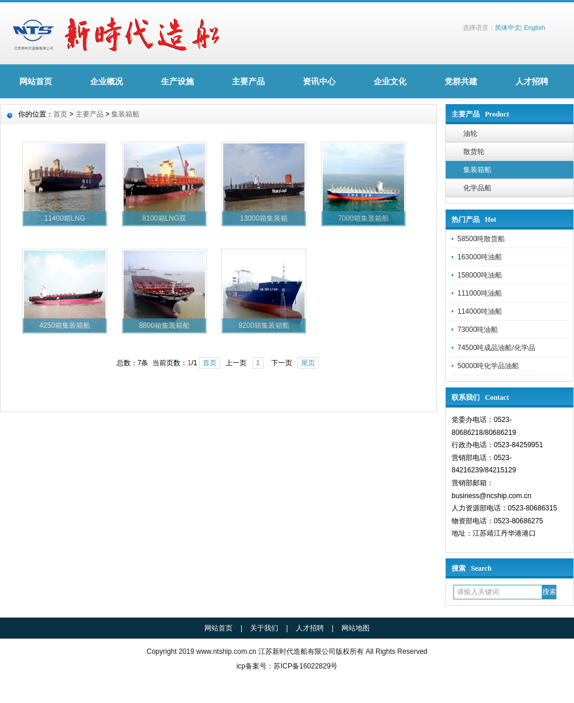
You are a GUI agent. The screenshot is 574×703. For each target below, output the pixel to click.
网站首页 (35, 81)
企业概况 (106, 81)
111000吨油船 (479, 293)
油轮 (470, 133)
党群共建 (461, 81)
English (534, 27)
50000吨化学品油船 (488, 366)
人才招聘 (531, 81)
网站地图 (355, 628)
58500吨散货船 (481, 239)
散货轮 (473, 152)
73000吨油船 (477, 329)
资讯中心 (319, 81)
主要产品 (248, 81)
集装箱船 (477, 170)
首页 (60, 114)
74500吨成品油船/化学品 (496, 348)
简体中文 (508, 27)
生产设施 (177, 81)
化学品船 (477, 188)
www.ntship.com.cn (226, 651)
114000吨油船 (479, 311)
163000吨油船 (479, 257)
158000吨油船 (479, 275)
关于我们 (264, 628)
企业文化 (390, 81)
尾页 (308, 363)
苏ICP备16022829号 (305, 666)
